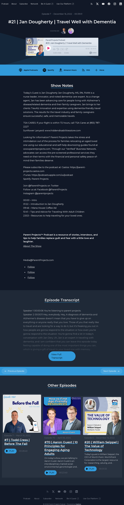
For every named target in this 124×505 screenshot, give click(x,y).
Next (111, 371)
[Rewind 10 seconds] (58, 49)
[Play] (48, 48)
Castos (78, 500)
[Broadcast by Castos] (93, 53)
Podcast (4, 4)
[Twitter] (97, 3)
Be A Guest (47, 4)
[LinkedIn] (120, 3)
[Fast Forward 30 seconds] (66, 49)
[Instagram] (114, 3)
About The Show (32, 246)
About (14, 4)
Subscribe (23, 4)
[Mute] (54, 49)
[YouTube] (103, 3)
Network (34, 4)
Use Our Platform (65, 4)
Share (66, 53)
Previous (14, 371)
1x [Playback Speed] (62, 49)
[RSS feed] (91, 3)
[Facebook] (109, 3)
